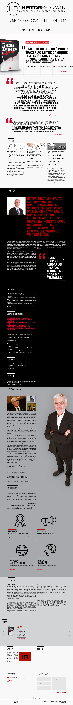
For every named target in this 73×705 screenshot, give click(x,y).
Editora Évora (29, 352)
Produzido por (10, 701)
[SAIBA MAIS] (63, 71)
